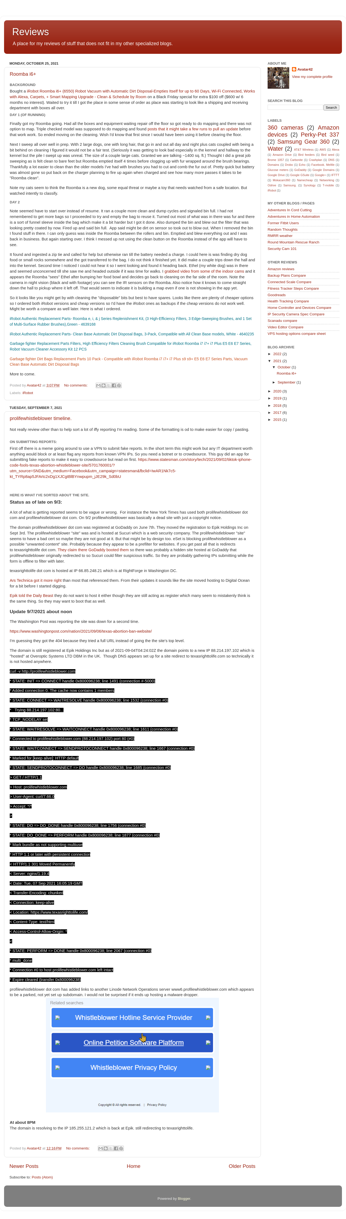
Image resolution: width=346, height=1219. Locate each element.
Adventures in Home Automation (294, 216)
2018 (277, 406)
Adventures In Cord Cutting (290, 210)
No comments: (76, 385)
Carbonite (296, 159)
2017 (277, 413)
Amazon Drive (282, 154)
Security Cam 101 (282, 249)
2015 (277, 420)
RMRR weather (280, 236)
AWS (323, 149)
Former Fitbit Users (283, 223)
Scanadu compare (282, 321)
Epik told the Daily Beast (32, 595)
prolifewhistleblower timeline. (41, 418)
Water (275, 148)
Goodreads (277, 295)
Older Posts (242, 1166)
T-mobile (328, 185)
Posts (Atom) (42, 1177)
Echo (302, 164)
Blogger (184, 1199)
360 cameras (285, 127)
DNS (331, 159)
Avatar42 (305, 69)
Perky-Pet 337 (320, 134)
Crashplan (315, 159)
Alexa (335, 149)
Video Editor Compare (286, 327)
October (285, 367)
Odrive (272, 185)
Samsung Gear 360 (303, 141)
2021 (277, 361)
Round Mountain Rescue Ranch (293, 242)
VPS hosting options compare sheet (297, 334)
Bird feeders (306, 154)
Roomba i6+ (23, 74)
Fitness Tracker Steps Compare (293, 288)
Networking (327, 180)
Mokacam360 (281, 180)
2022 (277, 354)
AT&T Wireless (304, 149)
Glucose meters (278, 169)
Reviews (30, 31)
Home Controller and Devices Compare (299, 308)
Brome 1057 (276, 159)
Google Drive (276, 175)
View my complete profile (312, 77)
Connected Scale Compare (289, 282)
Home (133, 1166)
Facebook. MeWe (323, 164)
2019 (277, 398)
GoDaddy (300, 169)
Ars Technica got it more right (36, 580)
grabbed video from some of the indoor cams (204, 271)
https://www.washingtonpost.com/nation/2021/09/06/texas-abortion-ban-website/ (81, 631)
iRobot (27, 393)
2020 (277, 391)
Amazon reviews (281, 269)
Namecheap (305, 180)
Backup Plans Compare (287, 275)
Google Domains (323, 169)
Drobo (289, 164)
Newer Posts (23, 1166)
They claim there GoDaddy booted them (94, 550)
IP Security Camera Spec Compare (296, 314)
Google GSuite (299, 175)
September (287, 382)
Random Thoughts (283, 229)
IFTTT (335, 175)
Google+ (320, 175)
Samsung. (290, 185)
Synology (309, 185)
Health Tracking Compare (288, 301)
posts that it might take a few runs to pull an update (193, 129)
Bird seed (327, 154)
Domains (273, 164)
